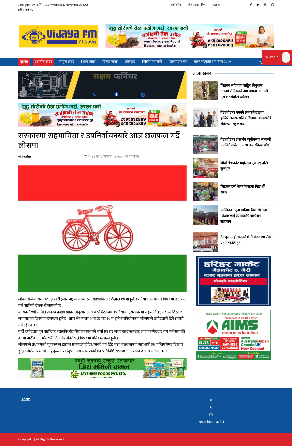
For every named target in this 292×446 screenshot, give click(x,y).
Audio (216, 5)
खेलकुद (130, 62)
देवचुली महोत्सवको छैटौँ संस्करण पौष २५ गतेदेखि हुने (245, 240)
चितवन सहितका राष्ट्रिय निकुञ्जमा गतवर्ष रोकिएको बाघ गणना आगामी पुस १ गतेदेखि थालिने (244, 91)
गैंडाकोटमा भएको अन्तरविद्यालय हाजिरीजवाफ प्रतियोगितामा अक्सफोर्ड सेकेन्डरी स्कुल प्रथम (245, 118)
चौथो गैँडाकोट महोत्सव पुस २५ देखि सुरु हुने (244, 166)
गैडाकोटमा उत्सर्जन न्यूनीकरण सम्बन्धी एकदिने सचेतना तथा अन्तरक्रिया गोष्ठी (245, 142)
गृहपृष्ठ (25, 62)
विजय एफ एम (178, 62)
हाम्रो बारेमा (176, 5)
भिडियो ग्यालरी (152, 62)
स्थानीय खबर (43, 62)
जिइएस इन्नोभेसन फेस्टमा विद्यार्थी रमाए (242, 189)
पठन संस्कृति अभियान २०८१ (212, 62)
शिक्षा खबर (88, 62)
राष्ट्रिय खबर (66, 62)
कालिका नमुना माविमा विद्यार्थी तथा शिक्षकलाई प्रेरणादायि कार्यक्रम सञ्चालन (243, 216)
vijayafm (24, 156)
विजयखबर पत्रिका (197, 5)
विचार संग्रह (110, 62)
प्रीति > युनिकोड (25, 10)
